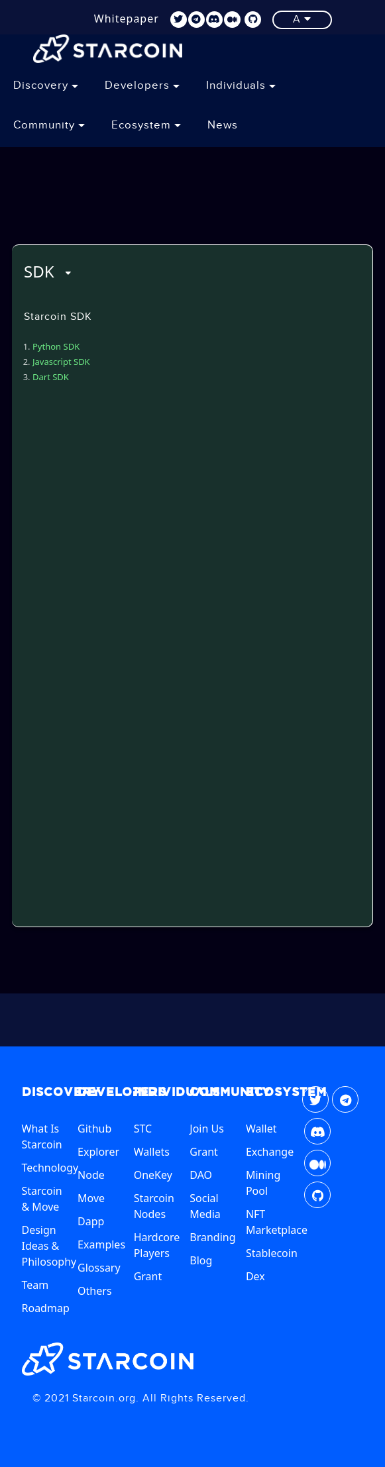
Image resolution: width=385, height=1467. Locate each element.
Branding (212, 1237)
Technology (50, 1167)
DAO (201, 1175)
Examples (101, 1244)
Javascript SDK (61, 362)
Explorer (98, 1151)
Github (94, 1128)
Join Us (207, 1128)
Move (91, 1198)
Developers (142, 85)
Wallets (152, 1151)
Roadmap (46, 1308)
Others (94, 1291)
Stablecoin (272, 1253)
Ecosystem (146, 125)
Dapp (91, 1221)
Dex (255, 1276)
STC (143, 1128)
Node (91, 1175)
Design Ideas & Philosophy (49, 1246)
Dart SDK (50, 377)
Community (49, 125)
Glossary (99, 1267)
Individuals (241, 85)
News (222, 125)
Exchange (270, 1151)
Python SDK (56, 346)
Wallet (261, 1128)
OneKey (153, 1175)
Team (35, 1285)
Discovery (45, 85)
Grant (148, 1276)
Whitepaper (126, 18)
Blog (201, 1260)
